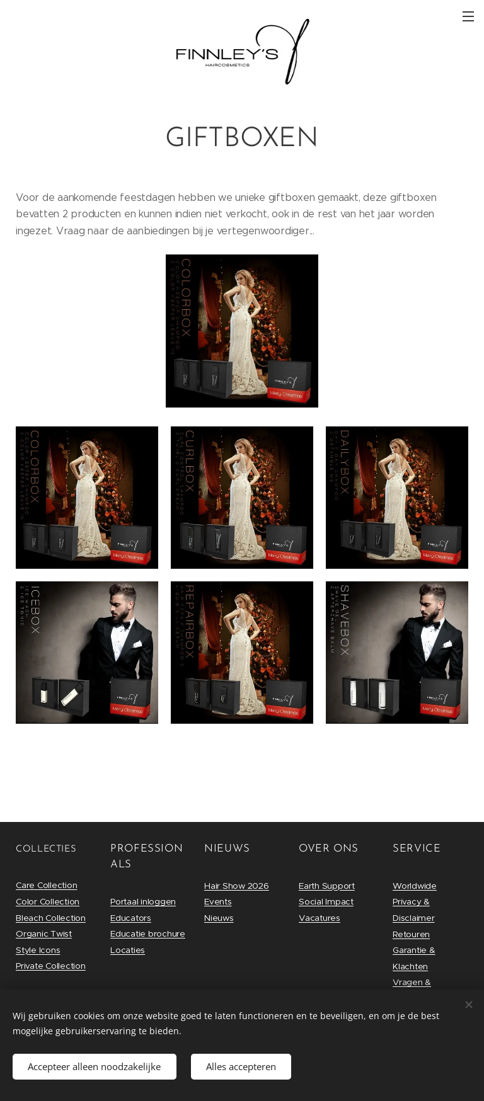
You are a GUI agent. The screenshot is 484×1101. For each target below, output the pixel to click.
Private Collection (51, 966)
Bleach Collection (51, 918)
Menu (468, 16)
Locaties (127, 950)
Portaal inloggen (143, 901)
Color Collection (47, 901)
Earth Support (327, 886)
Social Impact (326, 901)
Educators (130, 918)
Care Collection (46, 885)
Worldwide (415, 886)
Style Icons (38, 950)
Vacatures (319, 918)
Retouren (411, 934)
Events (218, 901)
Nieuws (219, 918)
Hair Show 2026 (236, 886)
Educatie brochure (147, 933)
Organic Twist (44, 933)
